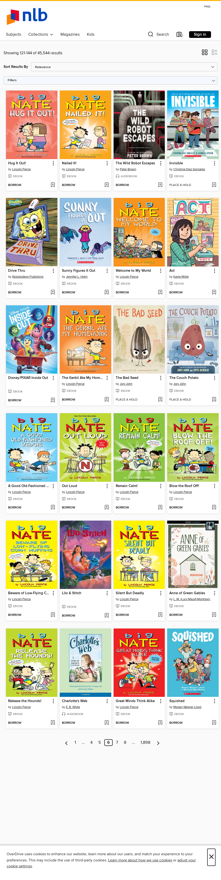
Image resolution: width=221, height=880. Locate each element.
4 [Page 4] (91, 742)
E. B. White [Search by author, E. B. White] (73, 707)
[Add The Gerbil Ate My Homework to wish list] (107, 400)
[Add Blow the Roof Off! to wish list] (214, 508)
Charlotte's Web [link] (74, 701)
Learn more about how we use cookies (140, 860)
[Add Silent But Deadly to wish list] (160, 615)
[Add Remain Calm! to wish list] (160, 508)
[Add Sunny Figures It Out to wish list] (107, 293)
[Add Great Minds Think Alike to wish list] (160, 723)
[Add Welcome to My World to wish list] (160, 293)
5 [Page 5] (99, 742)
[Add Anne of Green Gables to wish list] (214, 615)
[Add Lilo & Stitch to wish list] (107, 616)
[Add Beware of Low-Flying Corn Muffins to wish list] (53, 615)
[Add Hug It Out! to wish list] (53, 185)
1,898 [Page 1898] (145, 742)
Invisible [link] (176, 163)
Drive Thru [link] (16, 271)
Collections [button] (40, 34)
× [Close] (211, 857)
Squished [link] (177, 701)
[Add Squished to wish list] (214, 723)
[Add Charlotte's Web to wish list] (107, 723)
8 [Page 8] (125, 742)
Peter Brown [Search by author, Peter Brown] (128, 169)
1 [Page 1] (75, 742)
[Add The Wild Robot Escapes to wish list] (160, 185)
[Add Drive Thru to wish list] (53, 293)
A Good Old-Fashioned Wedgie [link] (29, 486)
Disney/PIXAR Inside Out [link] (28, 378)
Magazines (70, 34)
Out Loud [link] (69, 486)
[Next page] (158, 742)
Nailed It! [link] (69, 163)
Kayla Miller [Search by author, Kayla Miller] (181, 277)
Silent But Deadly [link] (130, 593)
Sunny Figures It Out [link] (78, 271)
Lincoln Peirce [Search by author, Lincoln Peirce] (21, 169)
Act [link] (172, 271)
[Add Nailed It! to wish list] (107, 185)
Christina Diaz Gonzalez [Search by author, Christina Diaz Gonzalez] (189, 169)
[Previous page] (66, 742)
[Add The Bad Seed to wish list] (160, 400)
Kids (91, 34)
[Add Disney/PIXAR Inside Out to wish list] (53, 400)
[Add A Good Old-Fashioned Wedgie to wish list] (53, 508)
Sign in (200, 34)
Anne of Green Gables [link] (187, 593)
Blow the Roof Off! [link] (184, 486)
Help (207, 6)
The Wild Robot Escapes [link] (135, 163)
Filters (12, 80)
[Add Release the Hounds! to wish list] (53, 723)
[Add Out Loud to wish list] (107, 508)
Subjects (13, 34)
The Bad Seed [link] (127, 378)
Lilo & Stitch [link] (71, 593)
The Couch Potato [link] (184, 378)
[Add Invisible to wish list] (214, 185)
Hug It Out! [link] (17, 163)
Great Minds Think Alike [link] (135, 701)
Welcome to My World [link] (133, 271)
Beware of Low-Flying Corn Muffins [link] (29, 593)
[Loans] (179, 35)
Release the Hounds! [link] (24, 701)
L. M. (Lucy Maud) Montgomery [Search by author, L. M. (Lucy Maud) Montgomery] (193, 599)
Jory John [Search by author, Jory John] (126, 384)
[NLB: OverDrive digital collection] (27, 16)
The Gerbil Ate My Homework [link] (83, 378)
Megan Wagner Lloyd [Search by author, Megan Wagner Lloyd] (187, 707)
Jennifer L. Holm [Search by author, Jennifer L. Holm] (77, 277)
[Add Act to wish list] (214, 293)
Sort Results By (16, 67)
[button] (157, 35)
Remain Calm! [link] (127, 486)
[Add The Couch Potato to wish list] (214, 400)
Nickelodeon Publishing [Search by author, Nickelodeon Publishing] (27, 277)
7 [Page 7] (117, 742)
